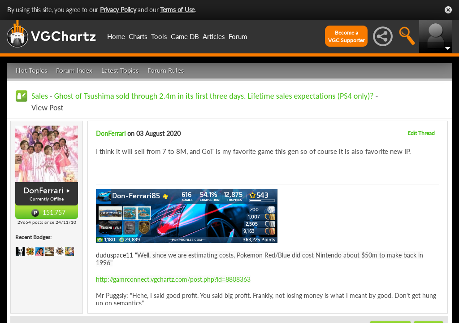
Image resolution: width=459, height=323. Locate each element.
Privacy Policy (118, 9)
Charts (138, 36)
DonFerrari (43, 191)
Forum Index (74, 70)
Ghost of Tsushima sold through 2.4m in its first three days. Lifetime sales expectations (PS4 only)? (214, 96)
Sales (39, 96)
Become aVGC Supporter (346, 36)
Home (116, 36)
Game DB (185, 36)
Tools (159, 36)
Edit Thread (421, 133)
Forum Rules (165, 70)
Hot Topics (31, 70)
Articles (214, 36)
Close (448, 9)
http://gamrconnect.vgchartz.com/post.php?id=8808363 (173, 279)
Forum (238, 36)
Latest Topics (120, 70)
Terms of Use (177, 9)
